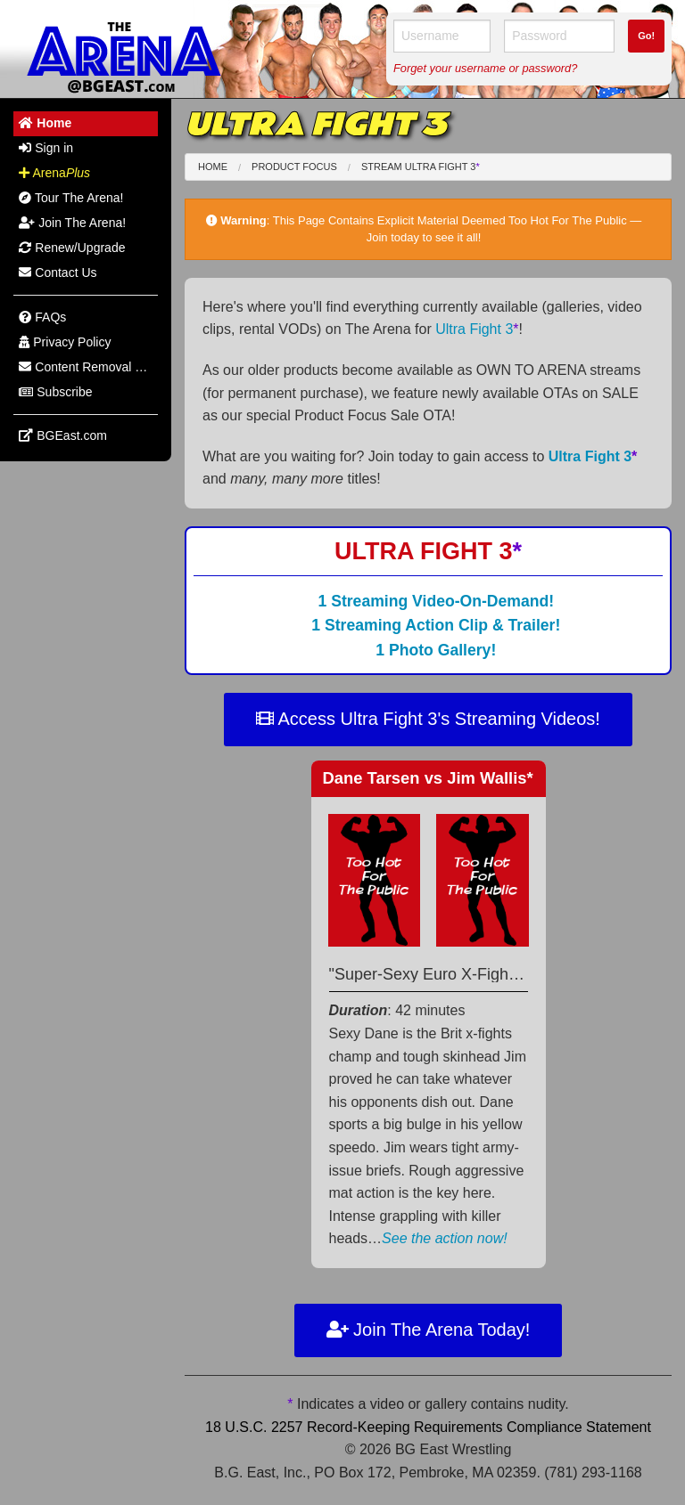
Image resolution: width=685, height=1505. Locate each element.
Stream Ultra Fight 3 (420, 166)
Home (212, 166)
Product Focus (294, 166)
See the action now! (445, 1238)
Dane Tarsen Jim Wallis (428, 778)
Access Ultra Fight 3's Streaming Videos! (428, 718)
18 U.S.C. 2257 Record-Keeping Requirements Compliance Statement (428, 1427)
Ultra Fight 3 (476, 329)
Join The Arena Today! (428, 1329)
